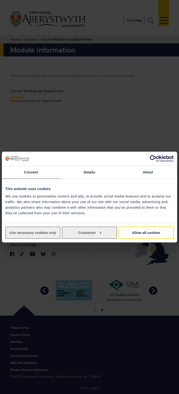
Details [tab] (89, 172)
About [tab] (148, 172)
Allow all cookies (146, 232)
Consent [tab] (31, 172)
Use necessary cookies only (33, 232)
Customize (89, 232)
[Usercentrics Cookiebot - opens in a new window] (153, 158)
